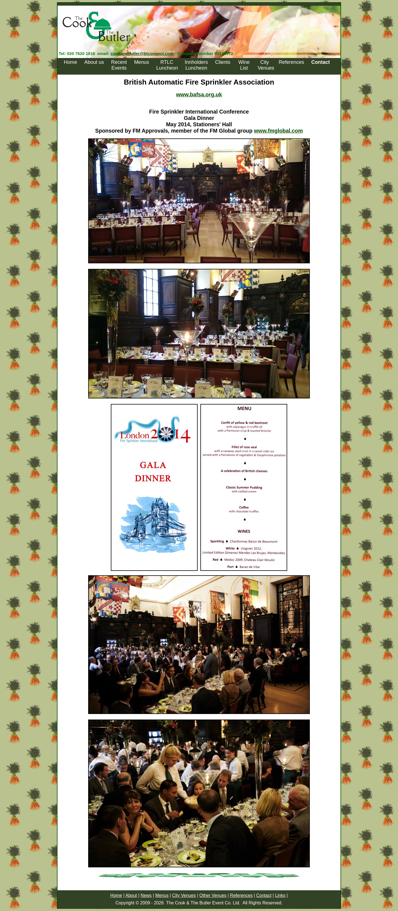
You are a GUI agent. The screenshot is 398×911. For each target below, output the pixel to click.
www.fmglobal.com (278, 131)
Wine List (244, 65)
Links (280, 895)
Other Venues (212, 895)
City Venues (266, 65)
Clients (222, 62)
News (146, 895)
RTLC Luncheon (167, 65)
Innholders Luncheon (196, 65)
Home (70, 62)
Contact (263, 895)
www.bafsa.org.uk (199, 94)
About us (94, 62)
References (291, 62)
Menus (141, 62)
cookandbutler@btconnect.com (142, 53)
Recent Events (119, 65)
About (131, 895)
